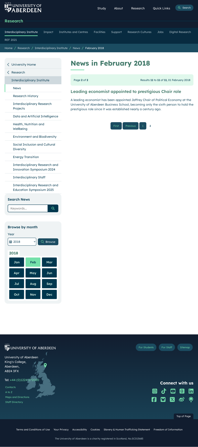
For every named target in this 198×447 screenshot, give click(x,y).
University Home (23, 65)
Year (11, 234)
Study (103, 8)
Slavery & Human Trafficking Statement (127, 430)
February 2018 (94, 48)
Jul (16, 284)
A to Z (8, 392)
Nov (33, 295)
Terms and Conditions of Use (33, 430)
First (118, 126)
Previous (131, 126)
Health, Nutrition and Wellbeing (28, 126)
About (120, 8)
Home (8, 48)
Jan (17, 262)
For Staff (164, 347)
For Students (141, 347)
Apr (16, 273)
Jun (49, 273)
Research (140, 8)
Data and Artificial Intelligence (35, 116)
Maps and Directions (17, 397)
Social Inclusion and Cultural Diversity (34, 147)
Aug (33, 284)
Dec (49, 295)
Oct (16, 295)
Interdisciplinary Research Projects (32, 106)
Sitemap (184, 347)
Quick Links (163, 8)
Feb (33, 262)
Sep (49, 284)
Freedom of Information (168, 430)
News (76, 48)
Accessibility (79, 430)
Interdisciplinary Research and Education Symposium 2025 (35, 187)
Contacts (10, 387)
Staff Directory (14, 402)
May (33, 273)
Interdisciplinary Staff (29, 177)
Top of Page (184, 416)
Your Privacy (61, 430)
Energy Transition (26, 157)
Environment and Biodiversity (34, 137)
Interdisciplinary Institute (51, 48)
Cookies (95, 430)
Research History (25, 96)
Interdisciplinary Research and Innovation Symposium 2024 (35, 167)
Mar (49, 262)
